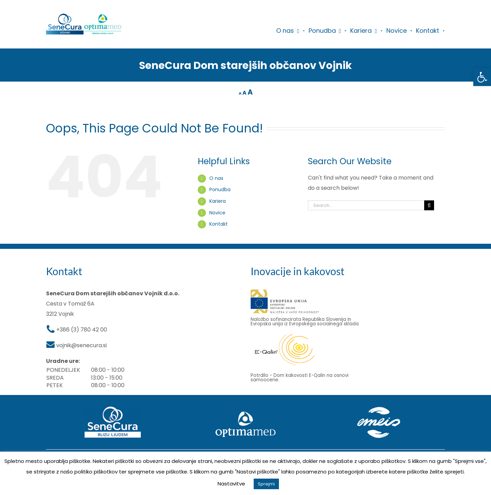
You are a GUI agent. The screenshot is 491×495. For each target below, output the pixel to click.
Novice (217, 212)
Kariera (217, 201)
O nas (216, 178)
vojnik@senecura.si (81, 345)
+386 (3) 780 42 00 (81, 330)
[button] (482, 77)
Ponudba (219, 189)
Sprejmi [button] (266, 484)
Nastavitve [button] (231, 483)
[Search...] (366, 205)
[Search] (429, 205)
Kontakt (218, 224)
